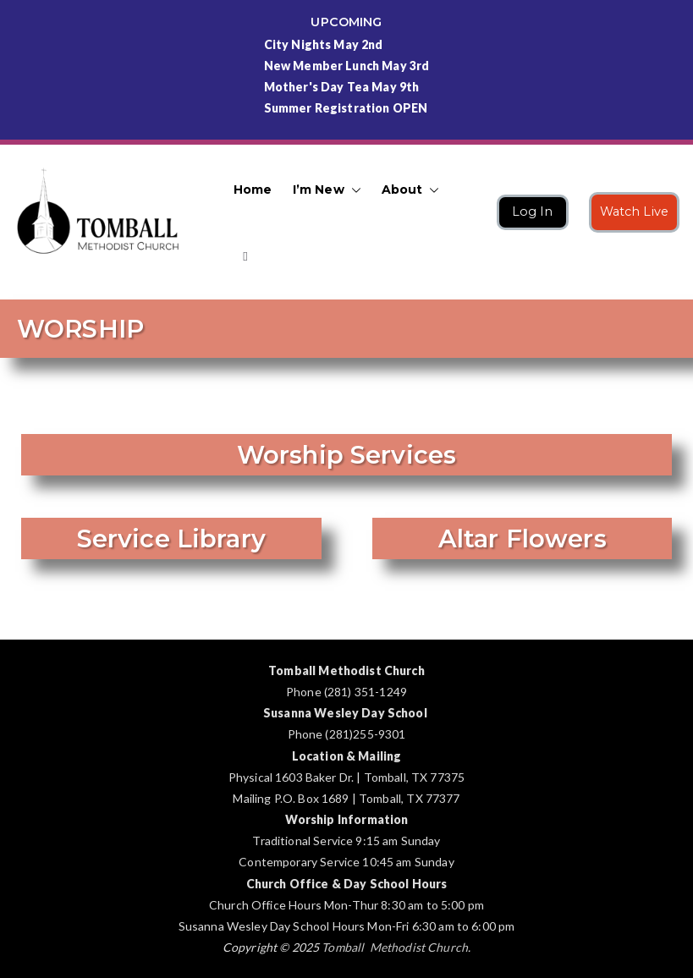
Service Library (171, 538)
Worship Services (346, 455)
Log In (532, 211)
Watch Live (634, 211)
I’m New (327, 190)
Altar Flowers (521, 538)
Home (253, 189)
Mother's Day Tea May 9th (342, 87)
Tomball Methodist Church (395, 947)
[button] (352, 190)
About (411, 190)
